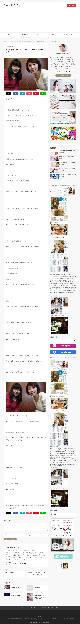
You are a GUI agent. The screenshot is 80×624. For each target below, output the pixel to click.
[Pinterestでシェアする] (36, 93)
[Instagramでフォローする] (37, 607)
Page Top (40, 616)
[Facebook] (62, 71)
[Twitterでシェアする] (8, 93)
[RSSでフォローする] (58, 607)
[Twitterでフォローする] (22, 607)
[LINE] (66, 71)
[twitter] (59, 71)
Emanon (48, 622)
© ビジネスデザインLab (35, 622)
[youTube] (69, 71)
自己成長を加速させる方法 (13, 46)
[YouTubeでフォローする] (51, 607)
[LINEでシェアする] (43, 93)
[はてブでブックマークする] (22, 93)
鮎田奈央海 (36, 421)
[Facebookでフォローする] (29, 607)
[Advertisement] (40, 21)
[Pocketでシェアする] (29, 93)
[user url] (57, 71)
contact (71, 5)
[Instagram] (64, 71)
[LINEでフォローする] (44, 607)
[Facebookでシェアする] (15, 93)
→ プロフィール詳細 (63, 75)
